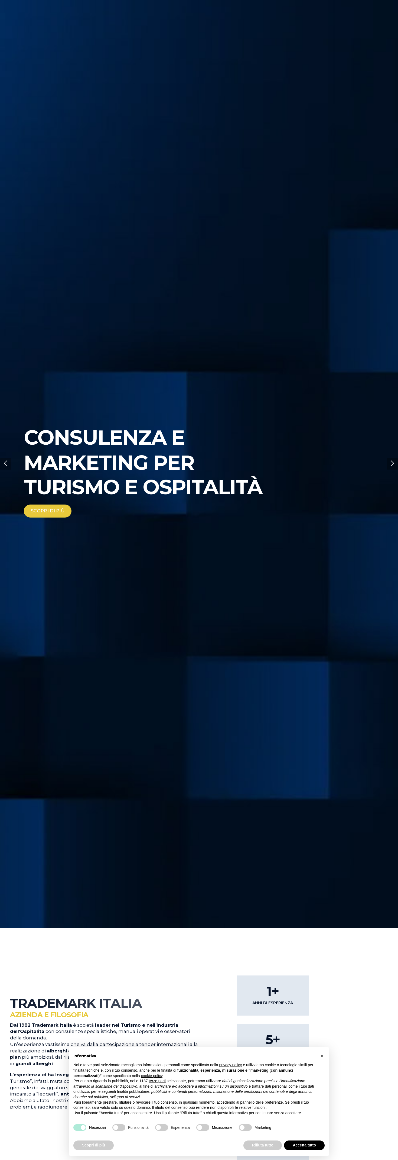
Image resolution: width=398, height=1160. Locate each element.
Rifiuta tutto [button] (262, 1145)
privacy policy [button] (230, 1065)
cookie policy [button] (151, 1076)
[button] (5, 464)
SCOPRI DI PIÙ (47, 510)
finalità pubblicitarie (133, 1091)
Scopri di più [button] (93, 1145)
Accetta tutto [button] (304, 1145)
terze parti (157, 1081)
